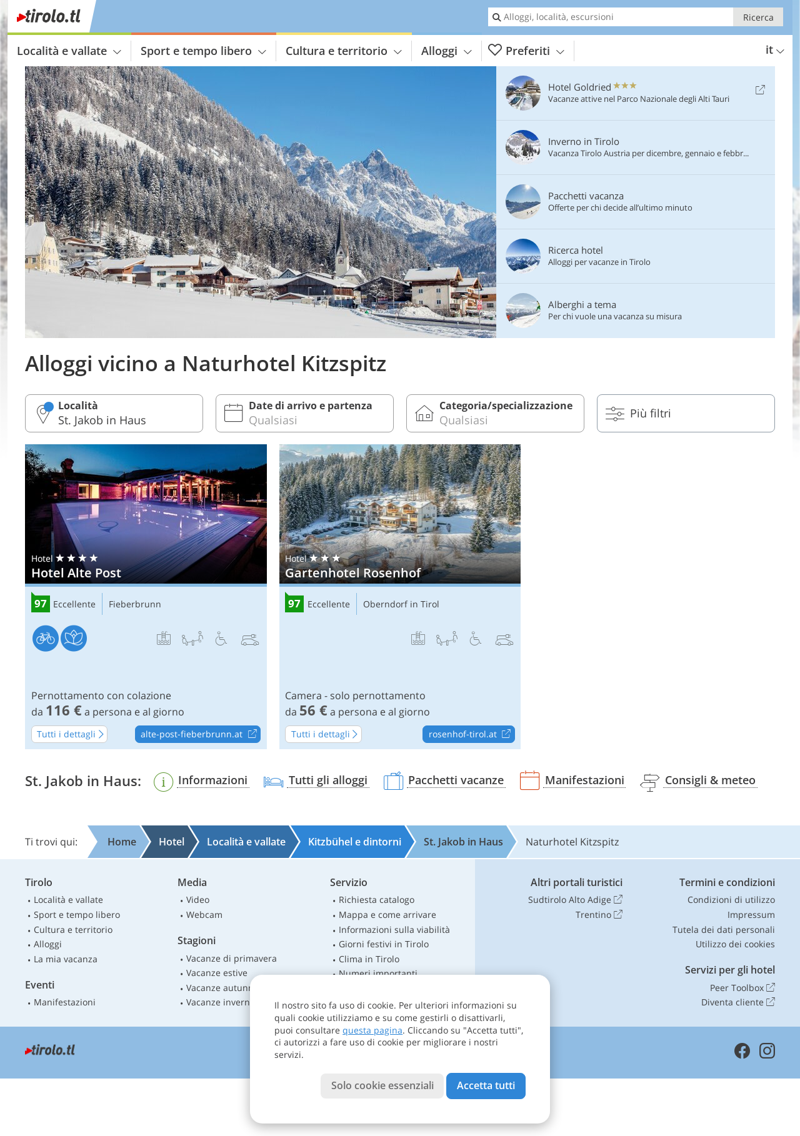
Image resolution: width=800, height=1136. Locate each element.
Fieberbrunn (135, 604)
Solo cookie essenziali (382, 1085)
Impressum (751, 914)
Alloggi (446, 50)
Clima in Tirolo (369, 959)
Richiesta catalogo (376, 899)
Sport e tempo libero (203, 50)
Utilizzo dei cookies (735, 944)
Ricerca (758, 17)
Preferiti (526, 51)
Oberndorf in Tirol (401, 604)
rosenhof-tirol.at (471, 735)
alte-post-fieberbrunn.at (200, 735)
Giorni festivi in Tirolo (384, 944)
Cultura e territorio (344, 50)
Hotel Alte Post (146, 596)
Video (197, 899)
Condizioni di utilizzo (731, 899)
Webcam (204, 914)
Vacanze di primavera (231, 958)
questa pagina (372, 1030)
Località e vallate (69, 50)
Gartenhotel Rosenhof (400, 596)
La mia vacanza (66, 959)
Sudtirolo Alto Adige (575, 900)
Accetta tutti (486, 1085)
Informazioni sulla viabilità (394, 929)
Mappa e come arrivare (387, 914)
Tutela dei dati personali (723, 929)
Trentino (599, 915)
